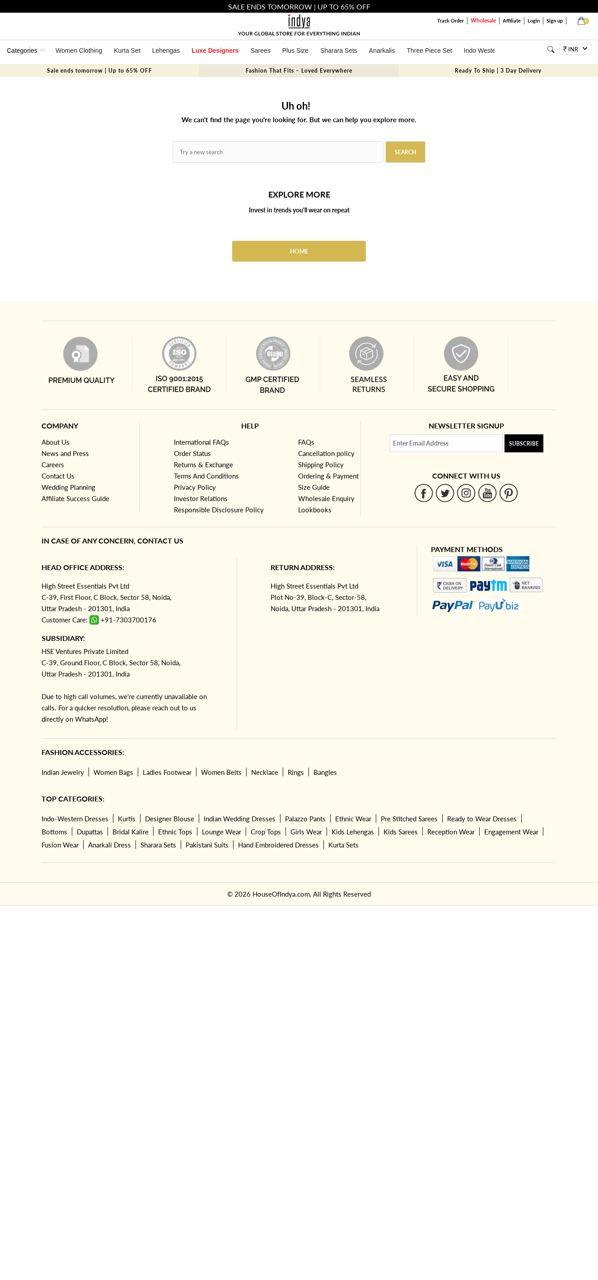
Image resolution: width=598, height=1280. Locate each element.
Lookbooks (315, 510)
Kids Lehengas (353, 832)
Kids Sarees (400, 832)
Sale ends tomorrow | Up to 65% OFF (99, 70)
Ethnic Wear (353, 819)
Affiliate (512, 20)
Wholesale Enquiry (326, 498)
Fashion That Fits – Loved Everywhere (299, 70)
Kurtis (126, 819)
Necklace (264, 772)
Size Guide (314, 487)
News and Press (65, 453)
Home (299, 251)
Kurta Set (127, 50)
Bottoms (54, 832)
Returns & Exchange (203, 464)
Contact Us (58, 476)
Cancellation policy (326, 453)
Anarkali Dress (109, 845)
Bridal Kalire (130, 832)
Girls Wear (306, 832)
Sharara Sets (338, 50)
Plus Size (295, 50)
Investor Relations (201, 498)
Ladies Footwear (167, 772)
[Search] (551, 49)
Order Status (192, 453)
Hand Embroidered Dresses (278, 845)
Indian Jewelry (63, 772)
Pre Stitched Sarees (409, 819)
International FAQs (201, 442)
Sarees (260, 50)
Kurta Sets (343, 845)
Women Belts (221, 772)
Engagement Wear (511, 832)
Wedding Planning (68, 487)
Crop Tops (266, 832)
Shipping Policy (321, 464)
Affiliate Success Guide (75, 498)
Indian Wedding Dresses (240, 819)
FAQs (306, 442)
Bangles (325, 772)
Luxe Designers (215, 50)
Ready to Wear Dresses (482, 819)
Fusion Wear (60, 845)
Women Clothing (79, 50)
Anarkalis (382, 50)
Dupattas (90, 832)
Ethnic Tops (175, 832)
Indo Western (482, 50)
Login (534, 20)
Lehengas (166, 50)
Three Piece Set (429, 50)
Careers (53, 464)
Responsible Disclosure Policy (219, 510)
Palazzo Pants (305, 819)
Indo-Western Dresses (75, 819)
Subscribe (524, 443)
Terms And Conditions (206, 476)
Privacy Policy (195, 487)
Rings (296, 772)
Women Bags (113, 772)
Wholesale (483, 20)
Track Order (450, 20)
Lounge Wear (221, 832)
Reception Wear (451, 832)
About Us (56, 442)
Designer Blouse (169, 819)
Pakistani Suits (207, 845)
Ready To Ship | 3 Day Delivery (498, 70)
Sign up (555, 20)
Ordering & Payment (328, 476)
